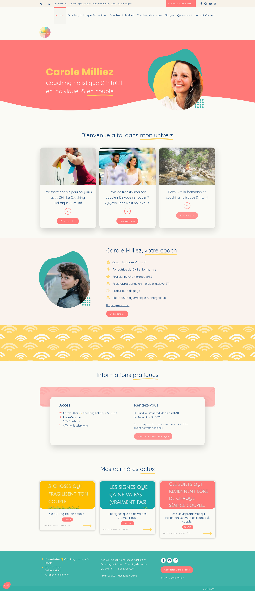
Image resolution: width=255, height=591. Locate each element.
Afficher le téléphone (57, 574)
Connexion (209, 588)
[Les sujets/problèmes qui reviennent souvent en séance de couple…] (187, 495)
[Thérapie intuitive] (149, 15)
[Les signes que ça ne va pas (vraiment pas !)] (127, 495)
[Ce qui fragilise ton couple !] (67, 495)
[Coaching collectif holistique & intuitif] (185, 15)
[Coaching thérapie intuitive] (60, 15)
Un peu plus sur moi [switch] (117, 305)
